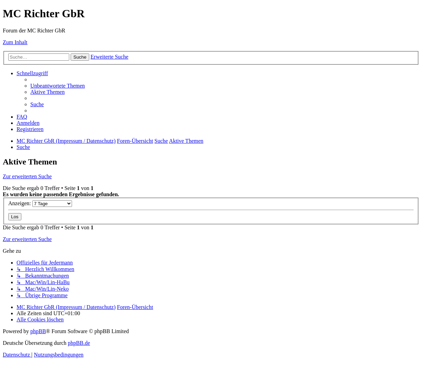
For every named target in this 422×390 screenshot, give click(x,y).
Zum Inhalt (15, 42)
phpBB (38, 331)
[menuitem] (57, 86)
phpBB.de (79, 343)
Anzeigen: (40, 203)
